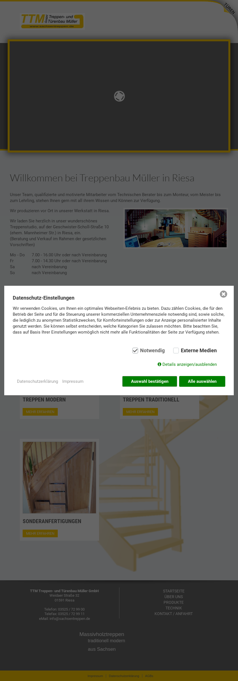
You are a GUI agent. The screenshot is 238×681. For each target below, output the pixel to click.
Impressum (72, 381)
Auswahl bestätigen (149, 381)
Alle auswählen (202, 381)
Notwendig (152, 350)
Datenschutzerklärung (37, 381)
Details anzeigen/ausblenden (189, 364)
